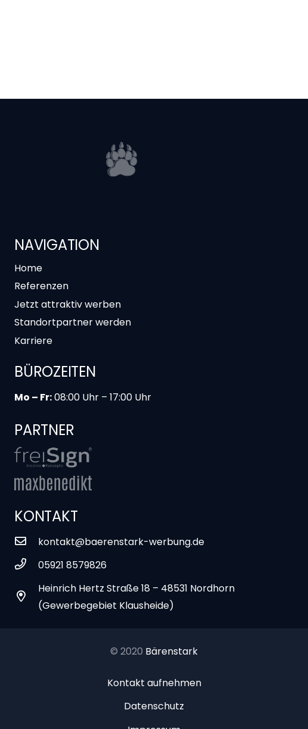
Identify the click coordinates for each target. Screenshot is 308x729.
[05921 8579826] (26, 565)
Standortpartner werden (72, 322)
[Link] (53, 457)
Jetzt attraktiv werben (67, 304)
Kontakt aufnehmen (154, 683)
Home (28, 268)
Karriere (33, 341)
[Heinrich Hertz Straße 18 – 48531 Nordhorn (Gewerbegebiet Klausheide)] (26, 597)
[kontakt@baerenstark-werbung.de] (26, 541)
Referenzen (41, 286)
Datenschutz (154, 706)
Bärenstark (171, 651)
